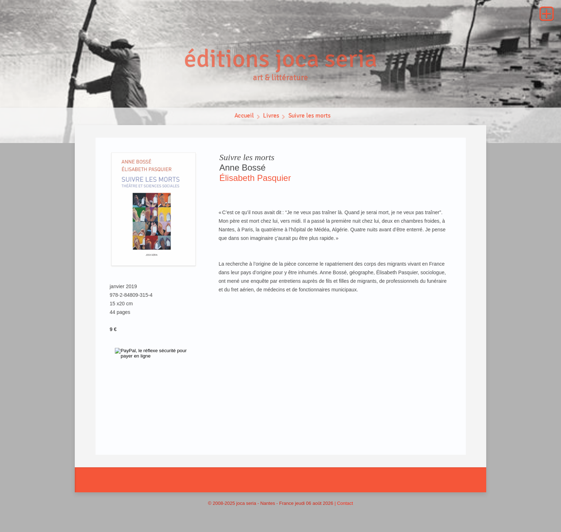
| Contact (344, 503)
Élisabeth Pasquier (255, 178)
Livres (271, 117)
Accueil (243, 117)
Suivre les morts (309, 117)
